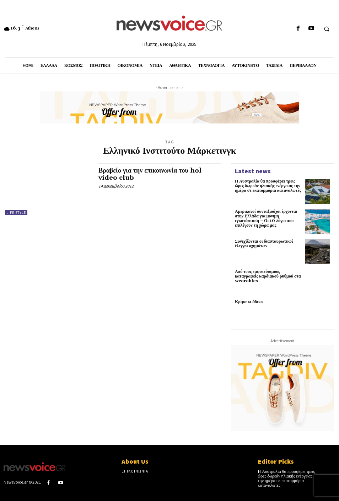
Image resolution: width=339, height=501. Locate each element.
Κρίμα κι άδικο (249, 302)
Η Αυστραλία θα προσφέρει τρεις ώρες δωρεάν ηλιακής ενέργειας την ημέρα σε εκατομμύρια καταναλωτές (268, 186)
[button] (326, 29)
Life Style (16, 212)
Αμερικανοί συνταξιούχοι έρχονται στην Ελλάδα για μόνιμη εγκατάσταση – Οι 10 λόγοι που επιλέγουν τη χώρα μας (266, 218)
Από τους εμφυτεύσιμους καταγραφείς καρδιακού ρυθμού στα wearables (268, 276)
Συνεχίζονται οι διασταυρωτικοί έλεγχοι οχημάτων (264, 244)
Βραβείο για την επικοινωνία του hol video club (149, 174)
